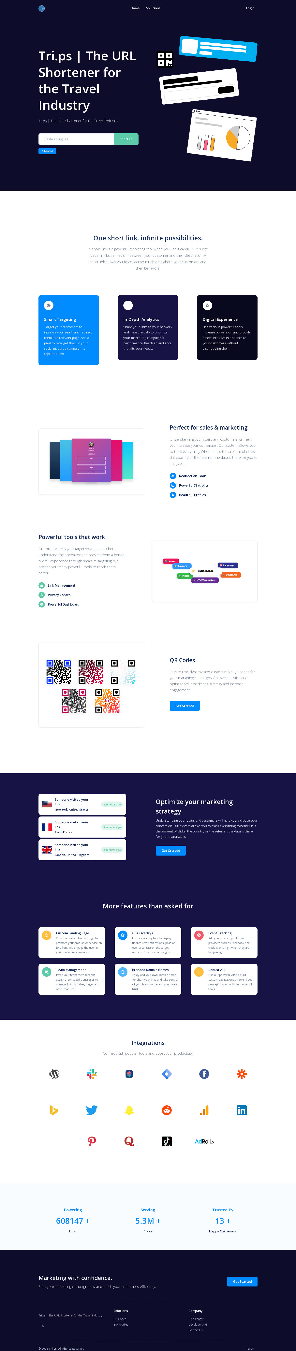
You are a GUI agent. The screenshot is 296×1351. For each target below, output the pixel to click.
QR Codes (119, 1313)
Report (250, 1343)
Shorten (126, 139)
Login (250, 8)
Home (135, 8)
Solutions (153, 8)
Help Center (195, 1313)
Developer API (197, 1319)
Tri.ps (53, 1343)
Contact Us (195, 1325)
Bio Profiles (120, 1319)
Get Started (184, 703)
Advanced (47, 151)
